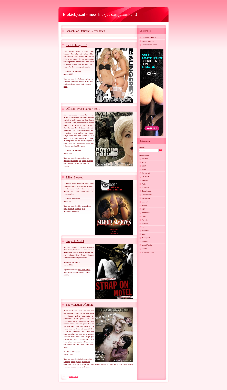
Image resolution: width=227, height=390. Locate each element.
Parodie (145, 220)
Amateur (145, 159)
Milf (143, 209)
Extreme (145, 180)
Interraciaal (146, 198)
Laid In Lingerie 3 (76, 45)
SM (143, 227)
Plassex (145, 223)
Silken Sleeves (74, 177)
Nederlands (146, 213)
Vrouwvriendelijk (148, 252)
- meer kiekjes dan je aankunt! (100, 14)
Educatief (145, 177)
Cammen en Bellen (149, 37)
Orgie (144, 216)
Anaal (144, 162)
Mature (144, 205)
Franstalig (145, 187)
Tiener (144, 234)
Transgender (146, 238)
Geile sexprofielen (148, 41)
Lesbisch (145, 202)
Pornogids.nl (73, 377)
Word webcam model (149, 45)
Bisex (144, 169)
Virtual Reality (147, 245)
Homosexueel (147, 195)
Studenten (145, 230)
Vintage (145, 241)
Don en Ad (146, 173)
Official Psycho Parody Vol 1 (83, 108)
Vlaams (144, 249)
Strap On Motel (75, 241)
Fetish (144, 184)
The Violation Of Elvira (80, 304)
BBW (144, 166)
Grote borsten (147, 191)
